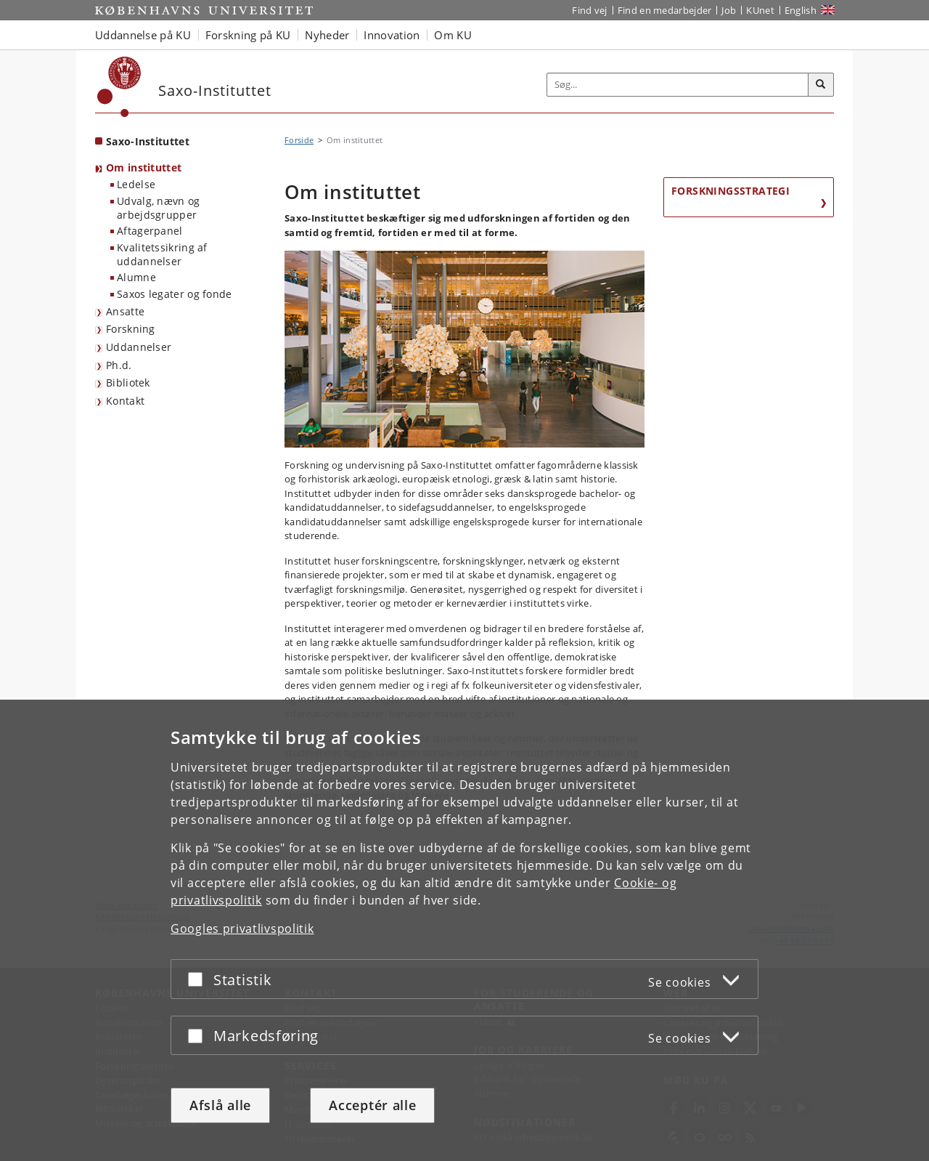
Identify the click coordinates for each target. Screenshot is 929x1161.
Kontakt (125, 401)
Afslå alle (220, 1105)
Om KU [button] (453, 35)
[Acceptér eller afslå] (199, 979)
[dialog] (464, 930)
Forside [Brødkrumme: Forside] (299, 139)
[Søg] (821, 85)
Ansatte (125, 311)
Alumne (136, 277)
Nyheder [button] (327, 35)
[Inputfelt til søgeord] (678, 85)
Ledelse (136, 184)
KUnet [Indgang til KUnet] (760, 10)
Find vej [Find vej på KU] (589, 10)
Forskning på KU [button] (248, 35)
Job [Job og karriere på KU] (728, 10)
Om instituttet (143, 167)
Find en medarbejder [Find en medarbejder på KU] (665, 10)
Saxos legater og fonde (174, 294)
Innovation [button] (392, 35)
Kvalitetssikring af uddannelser (162, 254)
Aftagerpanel (150, 231)
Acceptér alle (372, 1105)
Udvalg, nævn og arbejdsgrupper (158, 208)
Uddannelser (138, 347)
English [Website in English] (801, 10)
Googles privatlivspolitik (242, 929)
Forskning (130, 329)
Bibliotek (128, 382)
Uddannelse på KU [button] (143, 35)
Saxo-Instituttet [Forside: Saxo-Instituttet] (147, 141)
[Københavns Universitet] (119, 87)
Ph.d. (119, 365)
